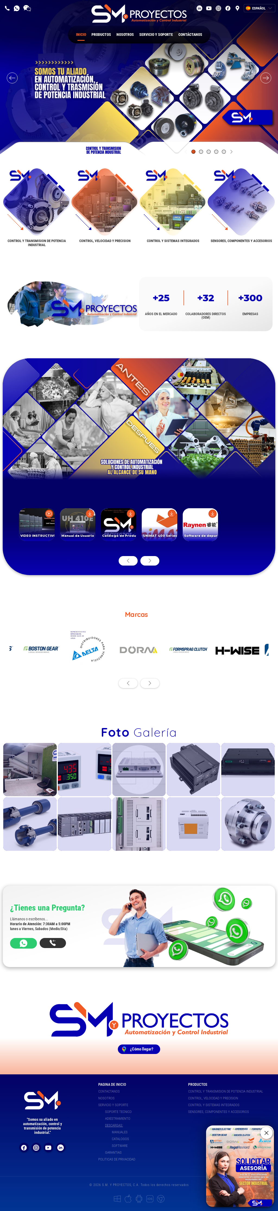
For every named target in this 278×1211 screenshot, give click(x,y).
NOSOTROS (125, 34)
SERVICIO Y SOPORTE (156, 34)
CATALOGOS (120, 1139)
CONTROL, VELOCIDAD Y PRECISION (213, 1098)
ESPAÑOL (262, 8)
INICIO (81, 36)
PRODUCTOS (101, 34)
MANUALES (120, 1132)
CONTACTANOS (109, 1091)
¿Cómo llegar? (141, 1049)
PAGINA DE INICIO (112, 1084)
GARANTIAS (113, 1152)
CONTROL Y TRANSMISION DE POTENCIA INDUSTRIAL (225, 1091)
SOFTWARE (120, 1146)
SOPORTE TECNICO (118, 1112)
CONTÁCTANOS (190, 34)
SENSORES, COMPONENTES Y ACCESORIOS (218, 1112)
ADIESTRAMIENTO (117, 1118)
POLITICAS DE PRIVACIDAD (116, 1159)
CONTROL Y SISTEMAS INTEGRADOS (213, 1105)
